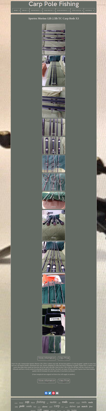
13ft (59, 403)
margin (78, 403)
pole (21, 406)
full (78, 407)
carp (57, 406)
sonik (29, 406)
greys (39, 407)
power (66, 407)
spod (50, 407)
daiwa (72, 406)
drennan (21, 403)
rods (65, 402)
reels (84, 402)
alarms (45, 407)
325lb (16, 407)
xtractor (71, 403)
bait (35, 407)
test (47, 403)
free (90, 406)
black (33, 403)
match (84, 406)
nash (90, 402)
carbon (16, 403)
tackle (53, 402)
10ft (27, 402)
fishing (41, 402)
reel (62, 407)
